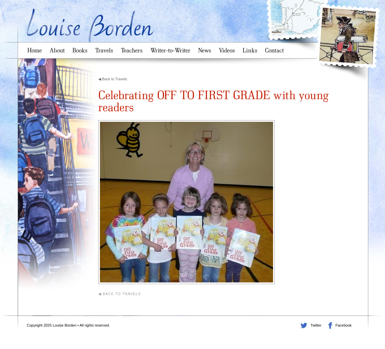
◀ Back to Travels (112, 79)
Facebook (330, 325)
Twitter (303, 325)
